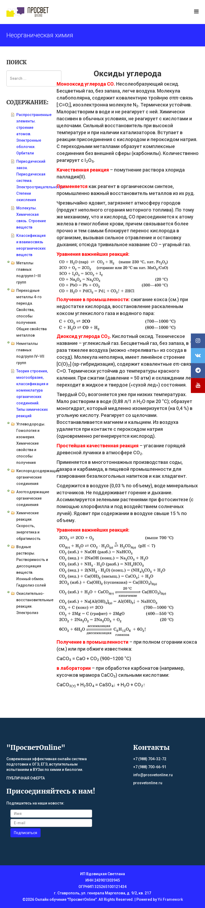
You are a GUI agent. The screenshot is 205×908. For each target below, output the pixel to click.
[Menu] (196, 11)
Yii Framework (170, 899)
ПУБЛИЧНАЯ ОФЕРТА (25, 778)
